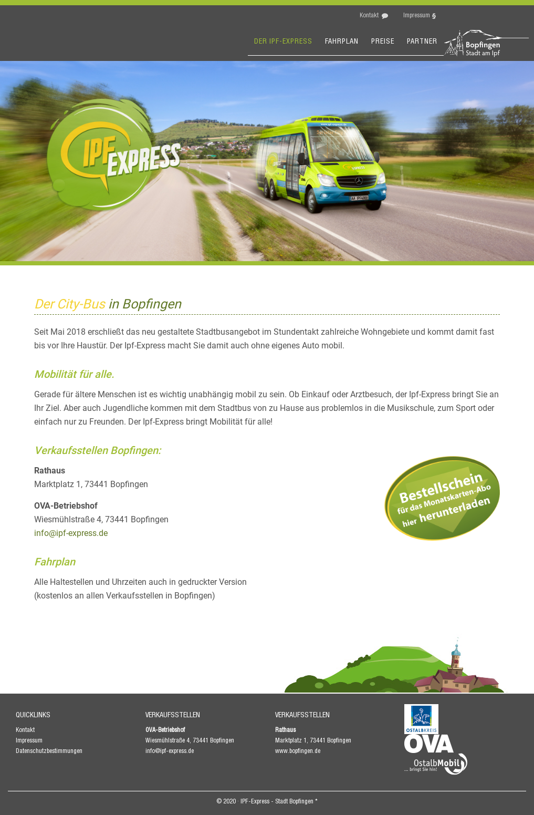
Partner (422, 42)
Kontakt (369, 16)
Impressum (416, 16)
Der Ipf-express (283, 42)
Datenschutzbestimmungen (49, 751)
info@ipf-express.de (71, 533)
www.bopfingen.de (297, 751)
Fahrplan (342, 42)
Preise (382, 42)
